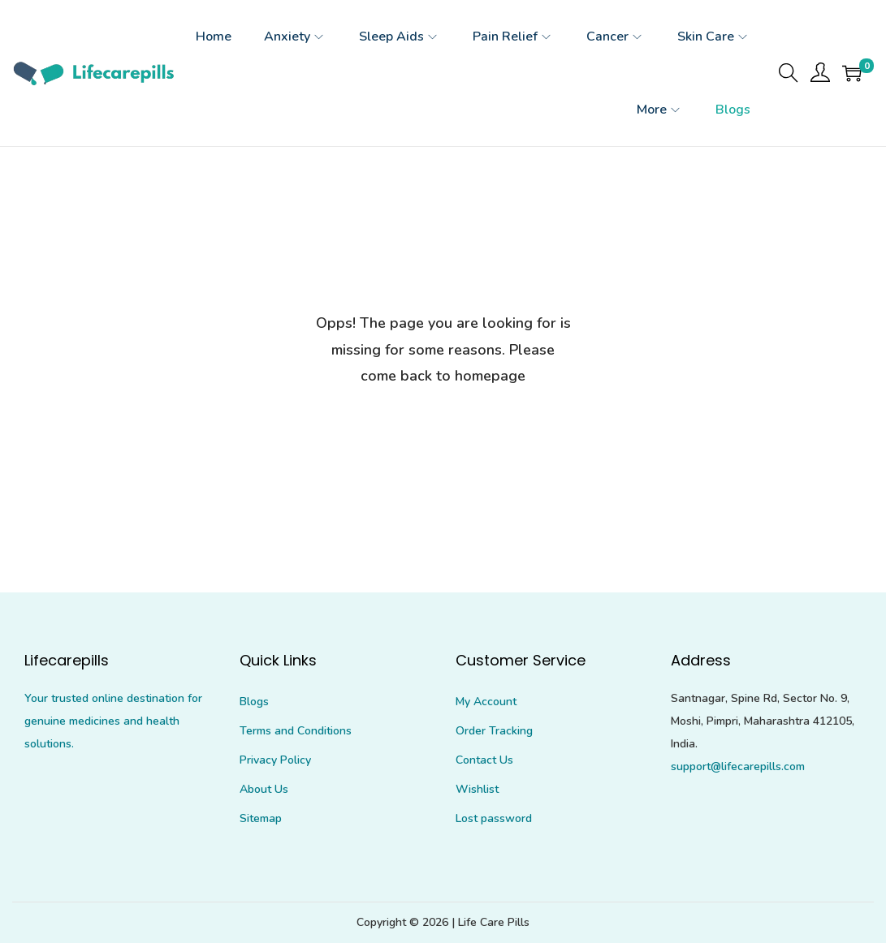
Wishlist (477, 789)
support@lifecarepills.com (738, 766)
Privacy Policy (275, 760)
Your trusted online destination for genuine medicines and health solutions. (113, 721)
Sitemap (261, 818)
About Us (264, 789)
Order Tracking (494, 730)
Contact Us (484, 760)
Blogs (254, 701)
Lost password (494, 818)
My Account (486, 701)
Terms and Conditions (296, 730)
